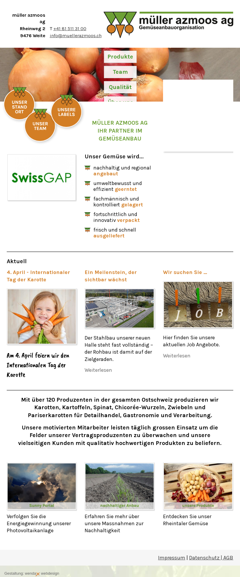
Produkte (120, 56)
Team (120, 72)
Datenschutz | (206, 557)
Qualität (120, 87)
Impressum (171, 557)
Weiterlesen (98, 370)
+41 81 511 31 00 (69, 28)
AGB (228, 557)
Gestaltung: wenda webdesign (31, 573)
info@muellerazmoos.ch (76, 35)
